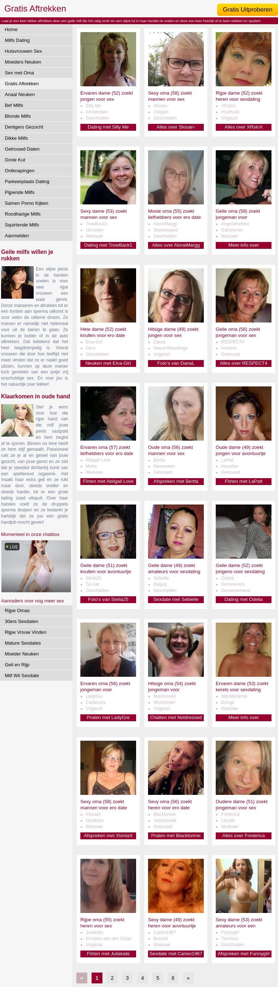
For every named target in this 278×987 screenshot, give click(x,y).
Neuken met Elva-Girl (108, 363)
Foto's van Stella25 (108, 599)
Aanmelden (17, 235)
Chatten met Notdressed (176, 717)
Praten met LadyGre (108, 717)
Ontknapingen (19, 170)
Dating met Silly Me (108, 127)
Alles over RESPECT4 (243, 363)
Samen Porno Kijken (26, 203)
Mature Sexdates (23, 643)
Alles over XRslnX (243, 127)
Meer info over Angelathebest (243, 245)
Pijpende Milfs (19, 192)
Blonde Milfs (18, 116)
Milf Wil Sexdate (22, 675)
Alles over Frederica (243, 835)
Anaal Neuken (20, 94)
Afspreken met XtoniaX (108, 835)
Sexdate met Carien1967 (175, 953)
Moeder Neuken (22, 654)
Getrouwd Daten (22, 149)
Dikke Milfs (16, 138)
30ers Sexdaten (21, 621)
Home (11, 29)
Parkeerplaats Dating (27, 181)
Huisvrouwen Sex (23, 51)
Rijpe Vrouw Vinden (25, 632)
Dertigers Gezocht (24, 127)
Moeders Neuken (23, 62)
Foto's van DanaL (176, 363)
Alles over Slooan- (175, 127)
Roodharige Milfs (23, 214)
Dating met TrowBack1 (108, 245)
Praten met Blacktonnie (176, 835)
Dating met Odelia (243, 599)
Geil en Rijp (17, 664)
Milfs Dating (17, 40)
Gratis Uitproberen (247, 9)
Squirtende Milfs (22, 225)
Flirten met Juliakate (108, 953)
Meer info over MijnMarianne (243, 718)
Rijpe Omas (17, 610)
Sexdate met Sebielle (176, 599)
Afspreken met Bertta (175, 481)
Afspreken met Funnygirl (244, 953)
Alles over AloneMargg (176, 245)
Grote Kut (15, 160)
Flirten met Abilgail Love (108, 481)
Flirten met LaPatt (243, 481)
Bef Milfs (14, 105)
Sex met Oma (19, 72)
